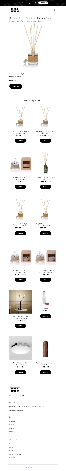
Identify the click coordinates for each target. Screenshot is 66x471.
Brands (20, 74)
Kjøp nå (16, 86)
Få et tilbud (43, 3)
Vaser (11, 432)
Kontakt (11, 447)
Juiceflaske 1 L (46, 309)
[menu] (54, 10)
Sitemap (12, 457)
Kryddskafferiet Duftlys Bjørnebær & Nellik (46, 271)
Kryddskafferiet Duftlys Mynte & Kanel (20, 178)
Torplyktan (26, 74)
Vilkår (11, 451)
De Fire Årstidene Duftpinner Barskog (45, 178)
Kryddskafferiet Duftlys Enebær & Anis (20, 271)
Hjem (11, 21)
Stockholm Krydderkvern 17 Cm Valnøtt (45, 364)
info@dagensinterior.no (16, 411)
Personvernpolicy (15, 454)
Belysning (12, 421)
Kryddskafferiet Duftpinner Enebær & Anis (20, 132)
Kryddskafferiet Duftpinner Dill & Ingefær (45, 132)
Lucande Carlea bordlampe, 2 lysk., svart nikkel (20, 317)
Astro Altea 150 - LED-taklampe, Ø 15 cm (20, 364)
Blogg (11, 444)
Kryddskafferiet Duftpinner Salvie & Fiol (45, 225)
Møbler (11, 428)
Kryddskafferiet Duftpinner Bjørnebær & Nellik (20, 225)
